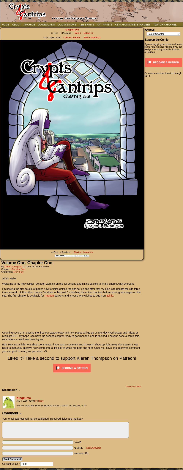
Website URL (81, 453)
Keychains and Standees (133, 24)
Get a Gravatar (93, 448)
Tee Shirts (86, 24)
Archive (29, 24)
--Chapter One (71, 29)
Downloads (46, 24)
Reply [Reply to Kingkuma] (40, 401)
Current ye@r (11, 463)
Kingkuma (23, 398)
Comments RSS (133, 386)
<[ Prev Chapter (72, 37)
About (16, 24)
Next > (78, 33)
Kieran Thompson (13, 266)
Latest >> (89, 33)
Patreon (49, 295)
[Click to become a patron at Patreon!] (72, 373)
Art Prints (104, 24)
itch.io (109, 295)
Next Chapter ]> (92, 37)
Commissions (66, 24)
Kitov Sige (18, 272)
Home (5, 24)
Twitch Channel (164, 24)
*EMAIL (87, 447)
